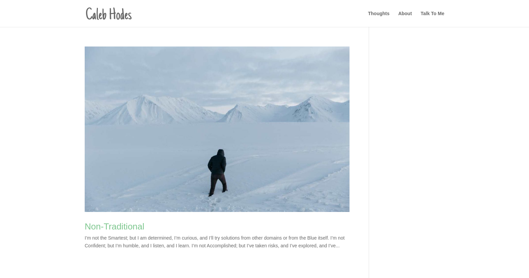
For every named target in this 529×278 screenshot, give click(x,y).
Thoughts (379, 13)
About (405, 13)
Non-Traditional (114, 226)
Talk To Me (432, 13)
